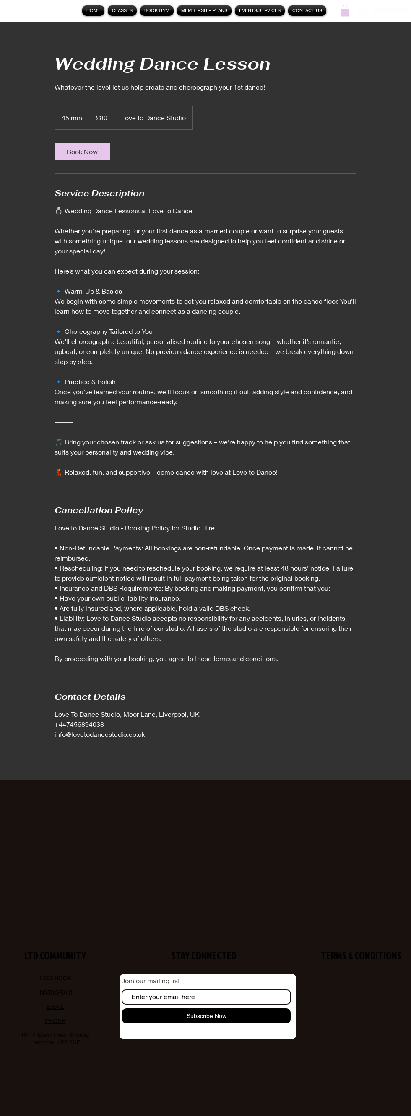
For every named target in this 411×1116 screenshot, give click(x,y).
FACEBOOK (55, 978)
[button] (259, 10)
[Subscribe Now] (206, 1015)
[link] (82, 151)
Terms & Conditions (361, 994)
